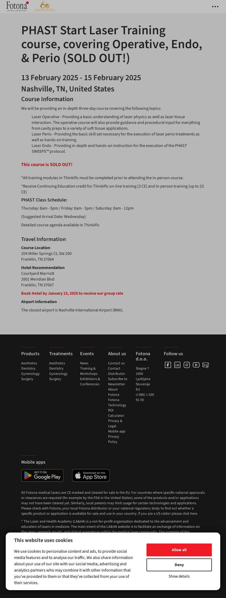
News (84, 363)
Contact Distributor (116, 371)
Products (30, 353)
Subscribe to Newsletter (117, 381)
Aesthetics (29, 363)
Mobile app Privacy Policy (116, 437)
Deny (179, 565)
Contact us (116, 363)
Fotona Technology (117, 402)
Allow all (179, 550)
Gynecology (30, 373)
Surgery (27, 379)
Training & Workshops (89, 371)
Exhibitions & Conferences (90, 381)
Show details (179, 576)
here (193, 513)
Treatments (61, 353)
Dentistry (28, 368)
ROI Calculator (116, 413)
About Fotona (113, 392)
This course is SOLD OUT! (46, 164)
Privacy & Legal (115, 423)
